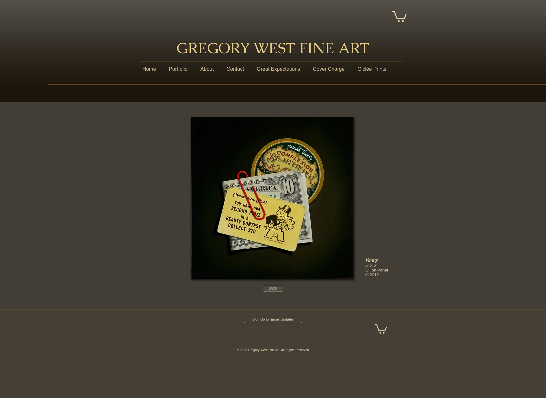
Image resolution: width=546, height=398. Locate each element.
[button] (399, 16)
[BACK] (273, 288)
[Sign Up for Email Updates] (273, 319)
